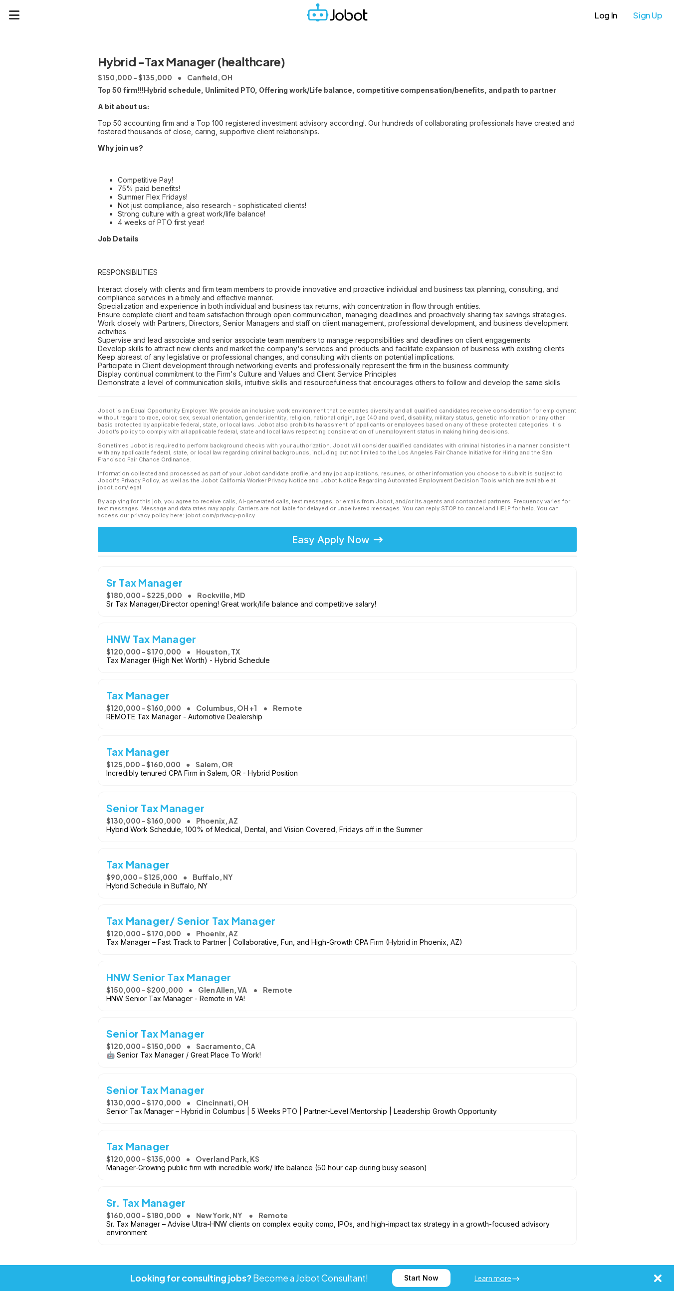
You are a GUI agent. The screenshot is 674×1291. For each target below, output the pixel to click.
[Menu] (14, 14)
